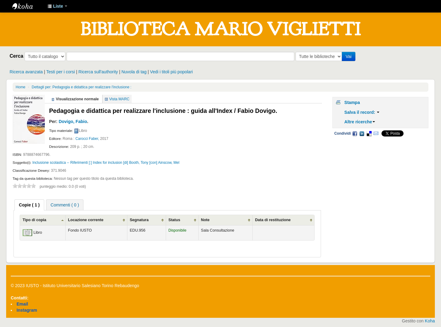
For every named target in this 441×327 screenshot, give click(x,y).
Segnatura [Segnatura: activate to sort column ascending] (139, 220)
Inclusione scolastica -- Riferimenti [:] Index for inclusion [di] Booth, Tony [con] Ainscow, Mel (105, 162)
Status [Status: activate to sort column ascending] (174, 220)
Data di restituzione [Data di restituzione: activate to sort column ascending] (273, 220)
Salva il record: (361, 112)
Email (376, 133)
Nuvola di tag (134, 71)
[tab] (29, 204)
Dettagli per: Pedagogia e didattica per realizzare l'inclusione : (81, 87)
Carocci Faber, (87, 139)
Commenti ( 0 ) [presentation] (65, 204)
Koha (430, 320)
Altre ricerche (359, 121)
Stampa (352, 102)
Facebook (355, 133)
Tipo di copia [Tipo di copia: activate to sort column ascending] (34, 220)
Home (20, 87)
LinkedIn (362, 133)
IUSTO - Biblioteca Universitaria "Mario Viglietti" (27, 6)
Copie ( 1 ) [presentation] (29, 204)
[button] (57, 6)
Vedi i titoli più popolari (171, 71)
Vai (348, 56)
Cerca (16, 56)
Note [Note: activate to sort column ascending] (205, 220)
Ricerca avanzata (26, 71)
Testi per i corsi (60, 71)
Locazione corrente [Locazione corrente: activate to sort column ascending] (85, 220)
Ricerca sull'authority (98, 71)
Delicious (369, 133)
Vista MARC (119, 99)
